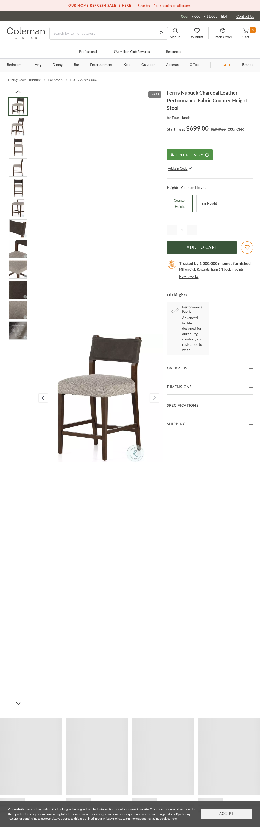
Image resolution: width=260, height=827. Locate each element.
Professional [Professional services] (88, 52)
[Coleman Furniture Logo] (26, 37)
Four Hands (181, 117)
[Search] (109, 33)
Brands (247, 65)
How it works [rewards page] (188, 276)
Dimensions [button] (179, 387)
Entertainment (101, 65)
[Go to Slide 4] (18, 167)
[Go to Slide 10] (18, 290)
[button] (175, 33)
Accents (172, 65)
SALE (226, 65)
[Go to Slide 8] (18, 249)
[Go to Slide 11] (18, 310)
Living (36, 65)
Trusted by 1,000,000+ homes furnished (215, 263)
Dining (58, 65)
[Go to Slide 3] (18, 147)
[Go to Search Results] (161, 33)
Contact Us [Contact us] (245, 16)
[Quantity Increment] (192, 230)
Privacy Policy (112, 818)
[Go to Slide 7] (18, 228)
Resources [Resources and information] (173, 52)
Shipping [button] (176, 424)
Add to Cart (202, 247)
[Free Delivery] (189, 154)
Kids (127, 65)
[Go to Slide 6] (18, 208)
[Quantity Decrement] (172, 230)
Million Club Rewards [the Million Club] (131, 52)
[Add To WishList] (247, 247)
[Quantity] (182, 230)
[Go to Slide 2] (18, 127)
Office (194, 65)
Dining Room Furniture (24, 80)
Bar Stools (55, 80)
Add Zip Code (180, 168)
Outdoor (148, 65)
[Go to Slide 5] (18, 188)
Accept (226, 814)
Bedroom (14, 65)
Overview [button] (177, 368)
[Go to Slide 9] (18, 269)
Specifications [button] (183, 405)
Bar (76, 65)
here (174, 818)
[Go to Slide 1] (18, 106)
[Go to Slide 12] (18, 330)
